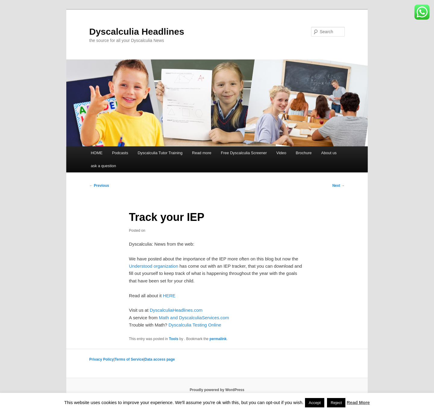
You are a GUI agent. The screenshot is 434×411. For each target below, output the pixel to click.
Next (338, 185)
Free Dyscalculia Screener (244, 153)
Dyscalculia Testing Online (194, 324)
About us (329, 153)
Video (281, 153)
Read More (358, 402)
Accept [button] (315, 402)
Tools (173, 339)
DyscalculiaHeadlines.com (176, 310)
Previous (99, 185)
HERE (169, 295)
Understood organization (153, 266)
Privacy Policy (101, 359)
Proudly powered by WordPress (217, 390)
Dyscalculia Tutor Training (160, 153)
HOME (96, 153)
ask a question (103, 166)
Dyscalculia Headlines (136, 32)
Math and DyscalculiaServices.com (194, 317)
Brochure (304, 153)
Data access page (159, 359)
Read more (201, 153)
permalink (218, 339)
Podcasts (120, 153)
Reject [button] (336, 402)
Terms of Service (129, 359)
